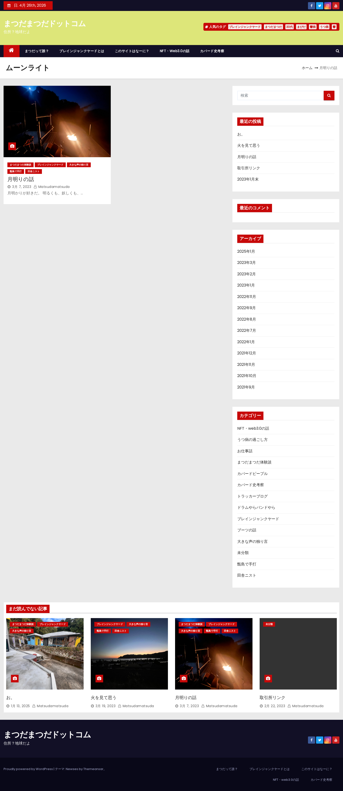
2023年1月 (246, 285)
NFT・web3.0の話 (175, 51)
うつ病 (324, 27)
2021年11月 (246, 364)
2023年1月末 (248, 179)
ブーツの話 (246, 530)
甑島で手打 (16, 171)
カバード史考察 (212, 51)
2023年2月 (246, 274)
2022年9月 (246, 308)
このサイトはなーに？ (132, 51)
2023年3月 (246, 262)
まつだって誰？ (37, 51)
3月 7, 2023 (21, 186)
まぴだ (301, 27)
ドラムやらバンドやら (256, 507)
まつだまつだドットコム (45, 23)
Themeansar (93, 769)
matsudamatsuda (52, 186)
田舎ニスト (34, 171)
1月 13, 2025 (20, 706)
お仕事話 (244, 451)
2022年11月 (246, 296)
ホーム (307, 67)
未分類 (243, 552)
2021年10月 (246, 375)
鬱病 (313, 27)
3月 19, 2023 (106, 706)
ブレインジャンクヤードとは (81, 51)
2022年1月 (246, 342)
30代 (289, 27)
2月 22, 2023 (274, 706)
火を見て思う (248, 145)
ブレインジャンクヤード (245, 27)
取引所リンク (248, 168)
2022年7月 (246, 330)
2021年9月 (246, 387)
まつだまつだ (273, 27)
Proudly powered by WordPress (29, 769)
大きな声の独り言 (78, 164)
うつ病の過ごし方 (252, 439)
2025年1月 (246, 251)
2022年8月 (246, 319)
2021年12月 (246, 353)
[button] (337, 51)
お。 (241, 134)
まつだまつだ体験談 (20, 164)
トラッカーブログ (252, 496)
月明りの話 (20, 179)
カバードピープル (252, 473)
